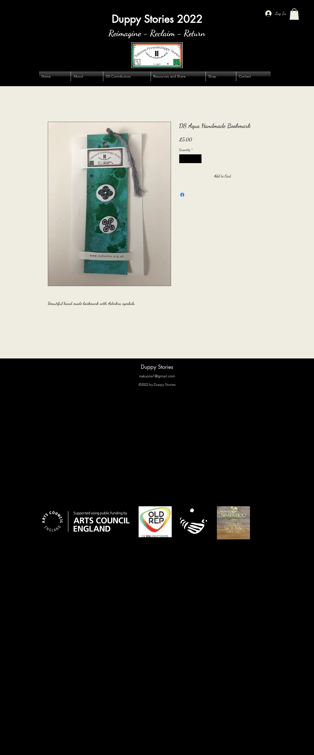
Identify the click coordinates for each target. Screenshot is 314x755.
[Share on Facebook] (182, 195)
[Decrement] (183, 158)
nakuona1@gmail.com (157, 376)
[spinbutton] (190, 158)
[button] (294, 14)
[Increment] (198, 158)
